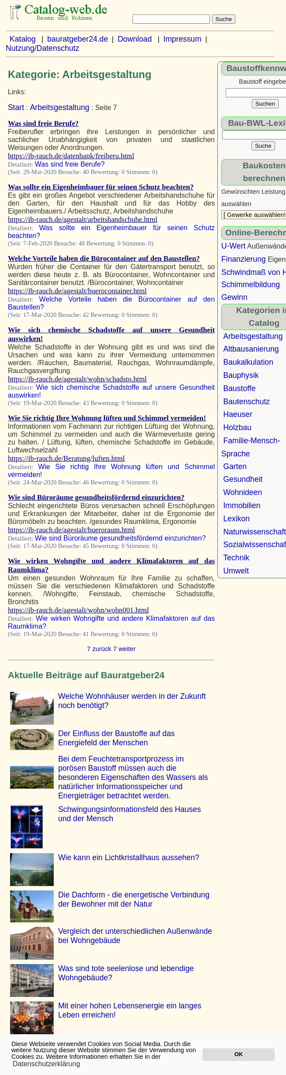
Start (16, 107)
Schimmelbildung (250, 284)
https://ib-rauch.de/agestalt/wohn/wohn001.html (78, 610)
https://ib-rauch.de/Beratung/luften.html (66, 458)
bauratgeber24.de (77, 39)
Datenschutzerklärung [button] (46, 1064)
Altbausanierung (251, 349)
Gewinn (234, 297)
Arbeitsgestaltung (59, 107)
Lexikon (236, 518)
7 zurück (99, 648)
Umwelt (236, 570)
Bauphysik (240, 375)
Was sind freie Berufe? (43, 123)
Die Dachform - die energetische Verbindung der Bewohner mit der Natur (133, 899)
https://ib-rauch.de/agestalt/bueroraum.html (71, 530)
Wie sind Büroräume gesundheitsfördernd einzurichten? (96, 497)
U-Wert (233, 246)
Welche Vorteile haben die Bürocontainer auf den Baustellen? (104, 258)
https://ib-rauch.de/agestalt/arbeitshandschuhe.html (82, 219)
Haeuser (237, 414)
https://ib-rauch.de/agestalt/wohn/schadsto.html (77, 379)
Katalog (23, 39)
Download (135, 39)
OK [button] (238, 1054)
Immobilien (241, 505)
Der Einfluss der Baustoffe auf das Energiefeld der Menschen (116, 738)
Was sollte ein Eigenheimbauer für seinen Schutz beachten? (101, 187)
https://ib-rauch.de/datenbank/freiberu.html (71, 156)
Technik (236, 557)
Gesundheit (242, 479)
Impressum (183, 39)
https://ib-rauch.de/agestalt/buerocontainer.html (77, 291)
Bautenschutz (246, 401)
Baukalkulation (248, 362)
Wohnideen (242, 492)
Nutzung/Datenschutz (42, 48)
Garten (235, 466)
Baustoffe (239, 388)
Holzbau (237, 427)
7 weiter (124, 648)
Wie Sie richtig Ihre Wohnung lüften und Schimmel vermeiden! (107, 418)
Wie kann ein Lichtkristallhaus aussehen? (128, 857)
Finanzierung (243, 259)
